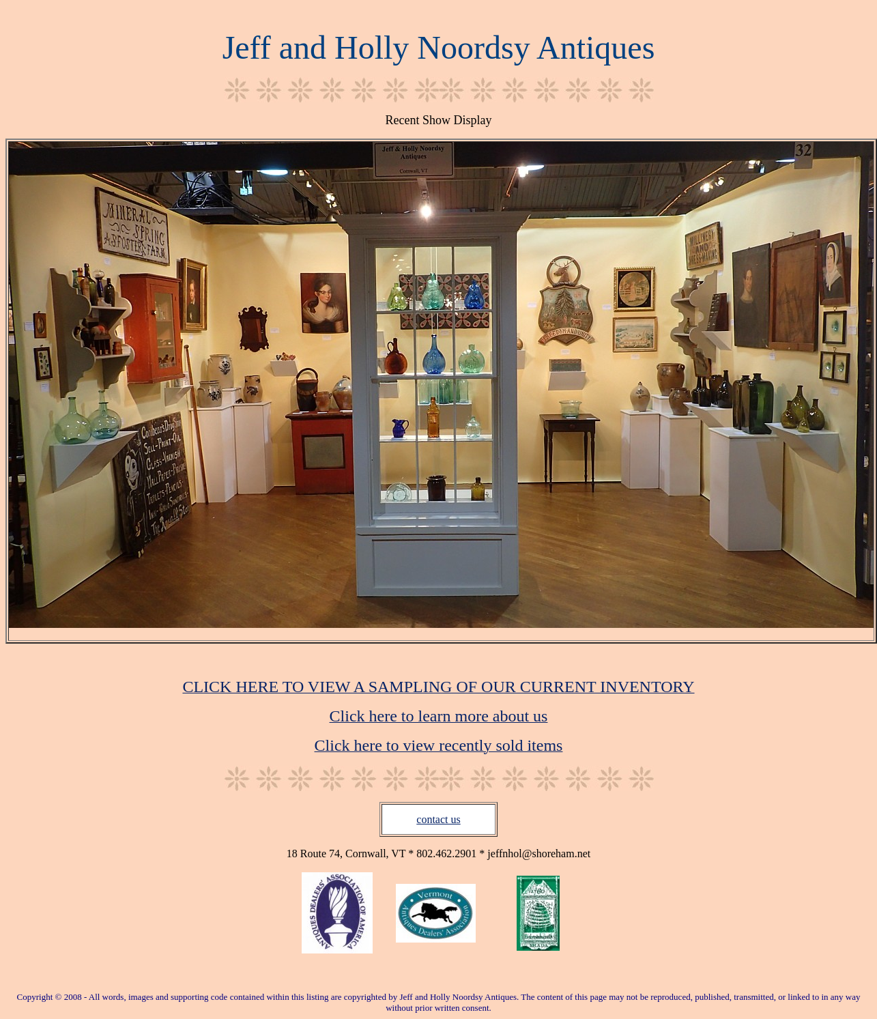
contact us (438, 819)
